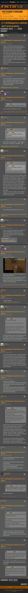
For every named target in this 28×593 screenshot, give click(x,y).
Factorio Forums (12, 12)
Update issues (4, 215)
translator (10, 87)
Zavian (2, 395)
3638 (22, 209)
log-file (5, 111)
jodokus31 (3, 289)
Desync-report (14, 214)
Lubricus (5, 34)
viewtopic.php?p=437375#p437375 (11, 302)
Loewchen (3, 198)
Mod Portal (24, 2)
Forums (12, 2)
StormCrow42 (3, 500)
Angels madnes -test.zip (6, 240)
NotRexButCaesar (7, 473)
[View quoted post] (13, 104)
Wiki (18, 2)
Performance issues (22, 214)
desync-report (18, 111)
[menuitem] (6, 16)
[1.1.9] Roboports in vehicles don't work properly (14, 24)
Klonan (5, 91)
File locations (8, 214)
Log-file (2, 214)
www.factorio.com (6, 13)
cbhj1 (2, 446)
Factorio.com (4, 2)
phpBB (10, 590)
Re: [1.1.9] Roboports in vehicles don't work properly (13, 74)
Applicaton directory (11, 111)
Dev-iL (5, 67)
